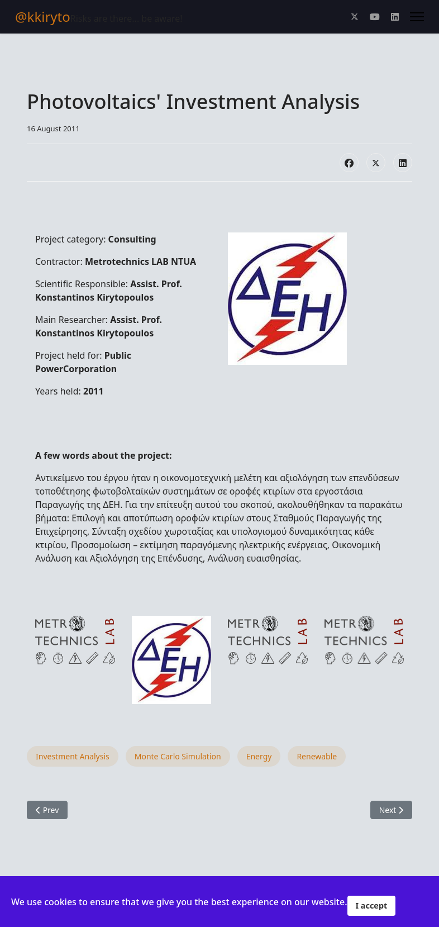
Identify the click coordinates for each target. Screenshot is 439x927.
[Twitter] (355, 17)
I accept (372, 905)
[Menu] (417, 17)
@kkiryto (42, 16)
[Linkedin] (395, 17)
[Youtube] (375, 17)
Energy (259, 756)
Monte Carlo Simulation (178, 756)
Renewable (317, 756)
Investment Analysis (72, 756)
